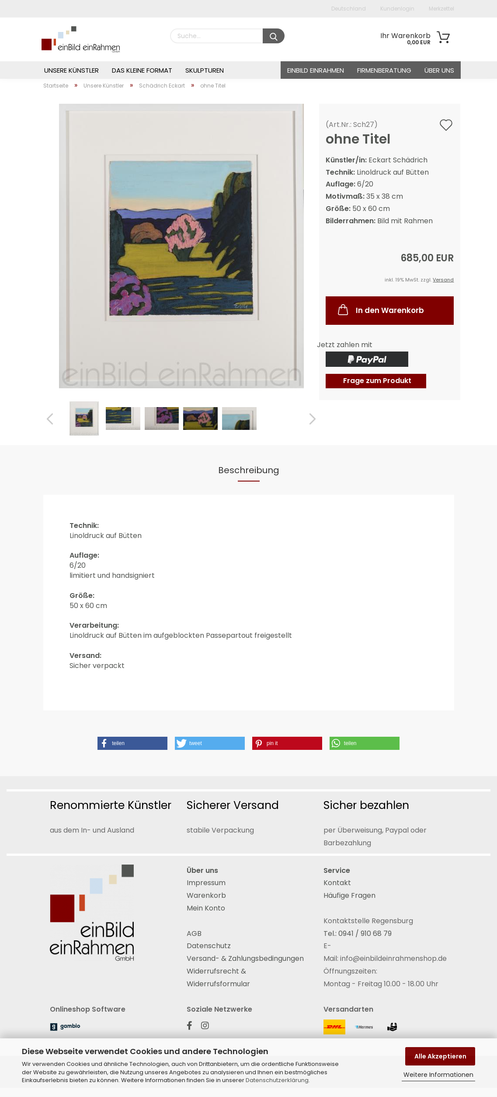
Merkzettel (440, 8)
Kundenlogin (396, 8)
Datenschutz (209, 946)
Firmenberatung (384, 70)
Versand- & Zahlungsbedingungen (245, 958)
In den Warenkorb (380, 309)
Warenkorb (206, 895)
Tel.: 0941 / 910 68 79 (357, 933)
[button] (132, 743)
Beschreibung (248, 470)
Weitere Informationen (438, 1074)
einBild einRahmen (315, 70)
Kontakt (337, 883)
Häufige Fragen (349, 895)
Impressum (206, 883)
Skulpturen (204, 70)
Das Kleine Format (142, 70)
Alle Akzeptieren (440, 1056)
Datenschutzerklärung (277, 1080)
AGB (194, 933)
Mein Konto (206, 908)
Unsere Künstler (71, 70)
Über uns (439, 70)
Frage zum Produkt (377, 381)
